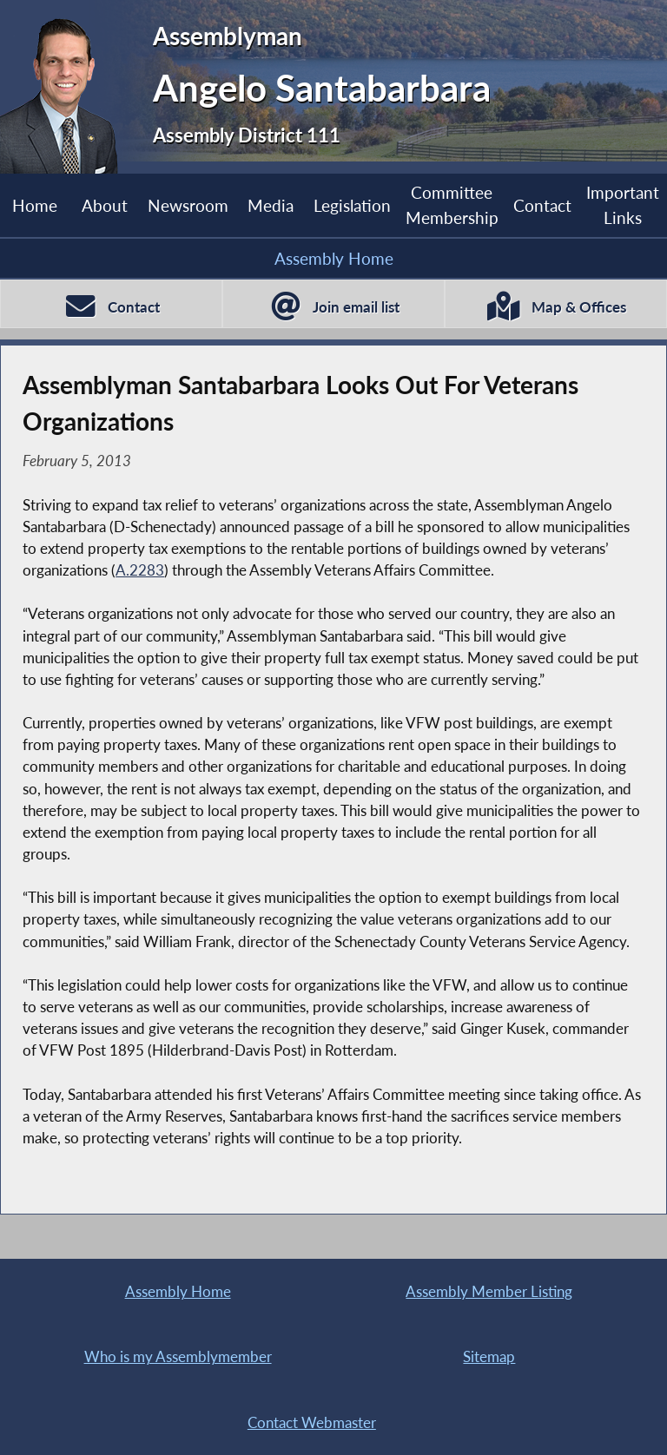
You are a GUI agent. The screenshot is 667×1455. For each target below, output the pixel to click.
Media (271, 205)
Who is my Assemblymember (178, 1356)
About (105, 205)
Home (34, 205)
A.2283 (140, 570)
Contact (542, 205)
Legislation (352, 205)
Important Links (622, 204)
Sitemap (489, 1356)
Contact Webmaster (312, 1422)
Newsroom (188, 205)
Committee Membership (452, 204)
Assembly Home (333, 258)
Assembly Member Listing (489, 1291)
